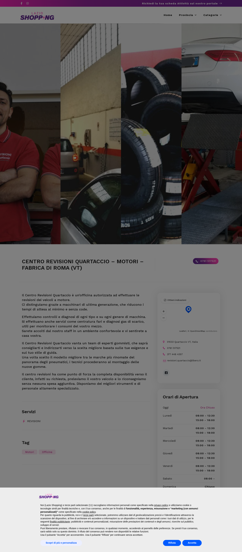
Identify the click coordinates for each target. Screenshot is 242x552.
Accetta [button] (192, 542)
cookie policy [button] (89, 512)
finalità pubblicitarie (60, 521)
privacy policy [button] (161, 505)
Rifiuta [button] (172, 542)
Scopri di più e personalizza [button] (61, 542)
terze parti (88, 515)
